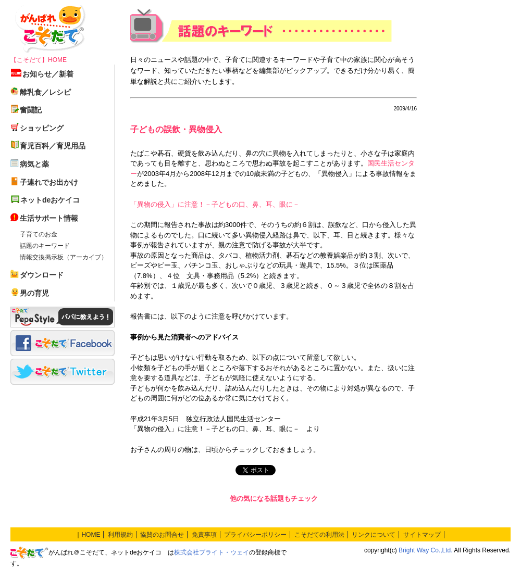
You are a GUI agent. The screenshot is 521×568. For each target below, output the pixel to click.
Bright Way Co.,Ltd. (426, 550)
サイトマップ (422, 534)
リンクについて (373, 534)
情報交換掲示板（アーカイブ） (63, 257)
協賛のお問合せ (162, 534)
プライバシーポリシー (255, 534)
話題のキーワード (45, 245)
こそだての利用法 (319, 534)
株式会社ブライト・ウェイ (211, 552)
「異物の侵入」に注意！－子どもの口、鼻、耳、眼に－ (215, 204)
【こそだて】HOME (38, 60)
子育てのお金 (38, 234)
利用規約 (120, 534)
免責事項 (204, 534)
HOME (90, 534)
